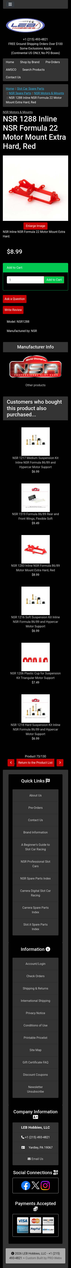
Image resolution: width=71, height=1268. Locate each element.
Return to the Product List (35, 762)
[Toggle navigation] (10, 4)
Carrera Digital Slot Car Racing (35, 893)
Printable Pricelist (35, 1038)
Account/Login (35, 964)
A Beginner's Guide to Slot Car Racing (35, 847)
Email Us (35, 1159)
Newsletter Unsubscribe (35, 1089)
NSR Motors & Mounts (49, 93)
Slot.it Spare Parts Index (35, 927)
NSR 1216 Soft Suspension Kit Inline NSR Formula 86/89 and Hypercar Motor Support (35, 621)
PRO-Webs (55, 1258)
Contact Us (13, 77)
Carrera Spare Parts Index (35, 910)
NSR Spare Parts (20, 93)
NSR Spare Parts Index (35, 878)
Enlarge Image (35, 226)
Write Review (13, 310)
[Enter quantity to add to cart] (25, 279)
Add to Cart (54, 280)
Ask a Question (15, 299)
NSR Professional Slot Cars (35, 864)
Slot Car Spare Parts (30, 88)
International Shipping (35, 1001)
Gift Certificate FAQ (35, 1062)
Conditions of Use (35, 1025)
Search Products (33, 69)
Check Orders (36, 976)
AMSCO (11, 69)
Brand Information (35, 832)
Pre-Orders (53, 62)
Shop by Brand (29, 62)
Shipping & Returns (35, 988)
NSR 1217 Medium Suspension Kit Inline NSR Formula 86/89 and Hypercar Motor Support (35, 462)
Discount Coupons (35, 1075)
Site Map (35, 1050)
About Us (35, 795)
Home (10, 62)
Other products (35, 385)
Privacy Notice (35, 1013)
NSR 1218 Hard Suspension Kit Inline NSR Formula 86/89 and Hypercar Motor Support (35, 729)
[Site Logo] (35, 23)
